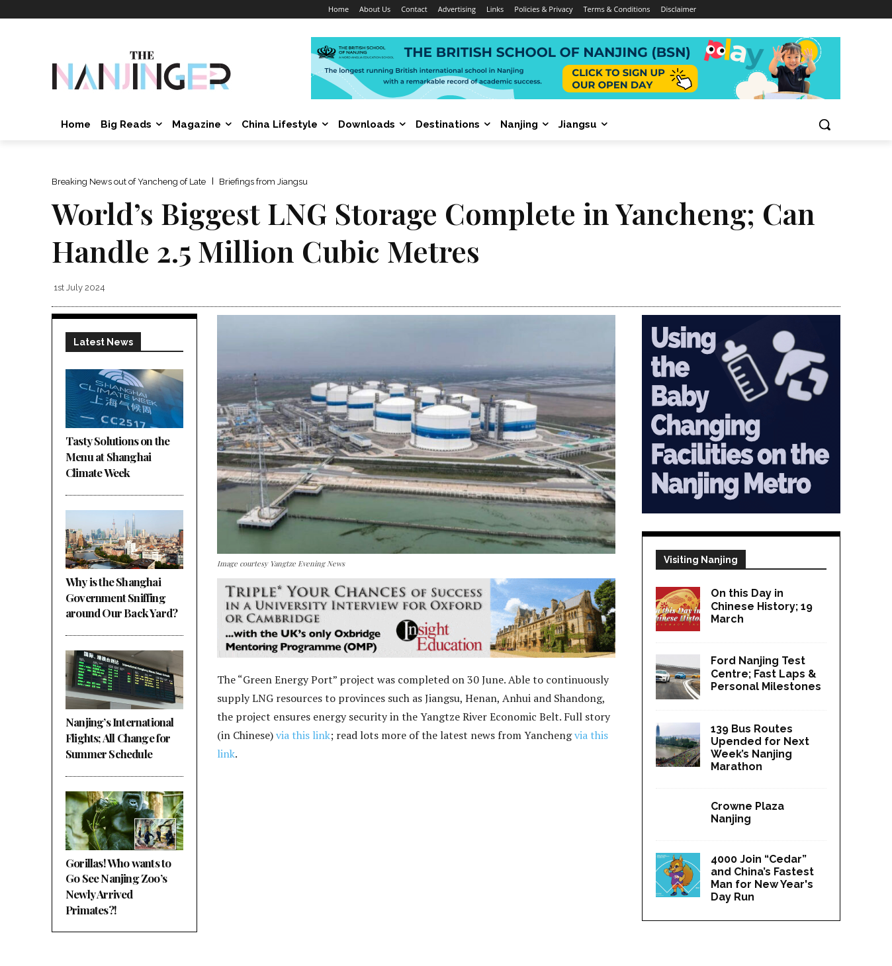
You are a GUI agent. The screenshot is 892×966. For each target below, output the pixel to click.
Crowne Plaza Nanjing (747, 812)
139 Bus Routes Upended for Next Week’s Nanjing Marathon (760, 748)
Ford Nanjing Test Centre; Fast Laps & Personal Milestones (766, 673)
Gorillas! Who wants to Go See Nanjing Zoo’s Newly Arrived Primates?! (118, 886)
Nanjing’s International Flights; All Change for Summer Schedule (120, 738)
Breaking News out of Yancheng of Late (129, 181)
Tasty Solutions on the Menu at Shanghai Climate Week (117, 456)
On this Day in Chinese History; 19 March (762, 606)
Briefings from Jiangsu (263, 181)
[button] (824, 124)
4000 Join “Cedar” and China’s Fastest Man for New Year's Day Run (762, 878)
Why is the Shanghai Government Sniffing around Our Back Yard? (122, 597)
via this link (303, 735)
